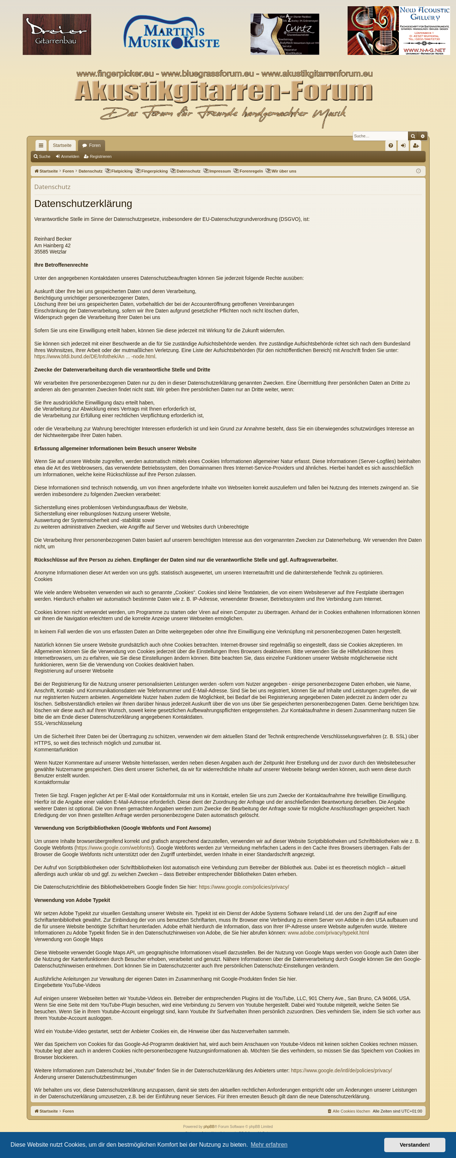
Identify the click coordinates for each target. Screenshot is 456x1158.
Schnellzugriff (42, 147)
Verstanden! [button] (415, 1145)
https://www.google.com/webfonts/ (114, 848)
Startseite (62, 145)
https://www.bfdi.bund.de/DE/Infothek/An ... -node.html (94, 356)
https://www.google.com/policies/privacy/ (244, 887)
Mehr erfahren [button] (269, 1145)
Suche (45, 156)
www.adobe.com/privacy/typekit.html (328, 933)
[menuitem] (390, 145)
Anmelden (70, 156)
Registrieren (100, 156)
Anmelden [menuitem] (404, 147)
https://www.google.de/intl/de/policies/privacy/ (341, 1070)
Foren (94, 145)
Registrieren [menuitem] (417, 147)
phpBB (209, 1127)
